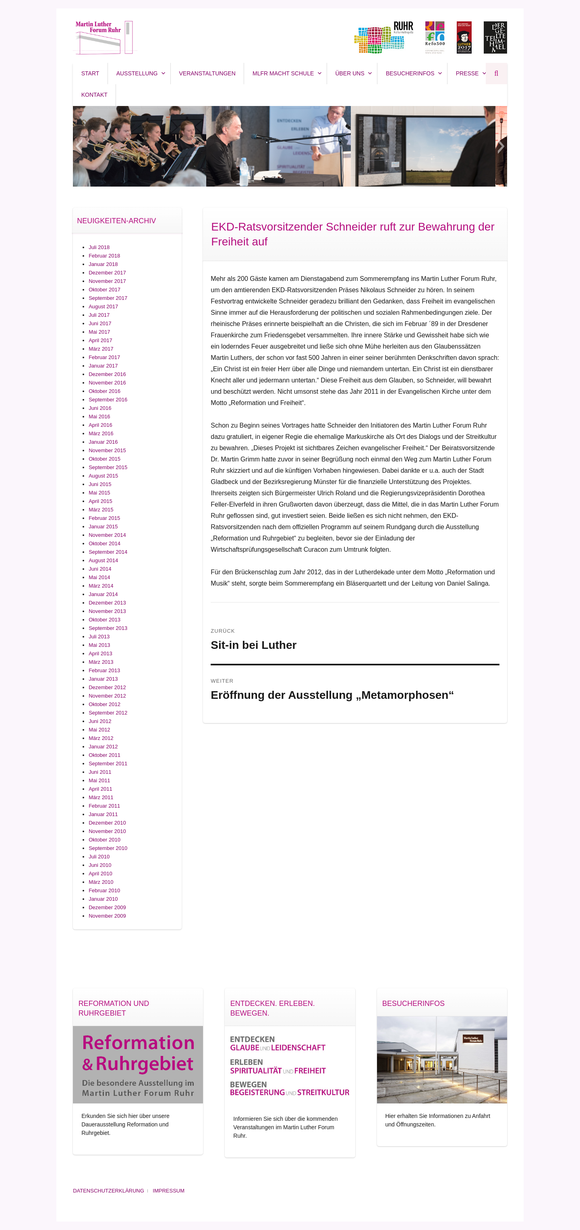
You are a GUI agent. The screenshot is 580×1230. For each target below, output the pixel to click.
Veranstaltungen (207, 73)
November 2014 (107, 535)
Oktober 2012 (104, 704)
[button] (79, 146)
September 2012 (108, 713)
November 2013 (107, 611)
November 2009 (107, 916)
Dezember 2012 (107, 687)
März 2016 (101, 433)
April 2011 (100, 789)
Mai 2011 (99, 780)
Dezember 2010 (107, 823)
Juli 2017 (99, 315)
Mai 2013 (99, 645)
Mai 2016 (99, 416)
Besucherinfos (410, 73)
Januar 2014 (103, 594)
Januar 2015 (103, 527)
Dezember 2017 (107, 273)
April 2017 (100, 340)
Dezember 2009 (107, 907)
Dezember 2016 (107, 374)
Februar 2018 (104, 256)
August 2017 (103, 306)
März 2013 (101, 662)
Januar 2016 (103, 442)
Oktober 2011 (104, 755)
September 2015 (108, 467)
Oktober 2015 (104, 459)
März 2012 (101, 738)
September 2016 (108, 400)
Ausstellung (137, 73)
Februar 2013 (104, 670)
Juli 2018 (99, 247)
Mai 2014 (99, 577)
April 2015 (100, 501)
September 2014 (108, 552)
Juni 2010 (100, 865)
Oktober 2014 (104, 543)
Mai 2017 (99, 332)
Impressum (168, 1191)
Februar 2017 (104, 357)
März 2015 (101, 510)
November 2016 (107, 383)
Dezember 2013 (107, 603)
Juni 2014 (100, 569)
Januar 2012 (103, 747)
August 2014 (103, 560)
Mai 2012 (99, 730)
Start (90, 73)
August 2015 (103, 476)
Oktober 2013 (104, 620)
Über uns (349, 73)
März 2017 (101, 349)
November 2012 (107, 696)
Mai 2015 (99, 493)
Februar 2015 (104, 518)
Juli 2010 (99, 857)
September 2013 (108, 628)
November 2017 (107, 281)
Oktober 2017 (104, 290)
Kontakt (94, 94)
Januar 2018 (103, 264)
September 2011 (108, 763)
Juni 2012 (100, 721)
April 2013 (100, 653)
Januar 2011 (103, 814)
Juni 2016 (100, 408)
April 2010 (100, 874)
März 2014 (101, 586)
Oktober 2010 (104, 840)
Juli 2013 (99, 637)
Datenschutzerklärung (108, 1191)
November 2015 (107, 450)
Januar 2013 (103, 679)
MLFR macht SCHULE (283, 73)
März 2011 (101, 797)
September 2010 (108, 848)
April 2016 (100, 425)
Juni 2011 (100, 772)
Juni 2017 (100, 323)
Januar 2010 (103, 899)
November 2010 (107, 831)
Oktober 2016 (104, 391)
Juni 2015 (100, 484)
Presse (467, 73)
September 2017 (108, 298)
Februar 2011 (104, 806)
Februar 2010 (104, 890)
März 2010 (101, 882)
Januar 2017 (103, 366)
